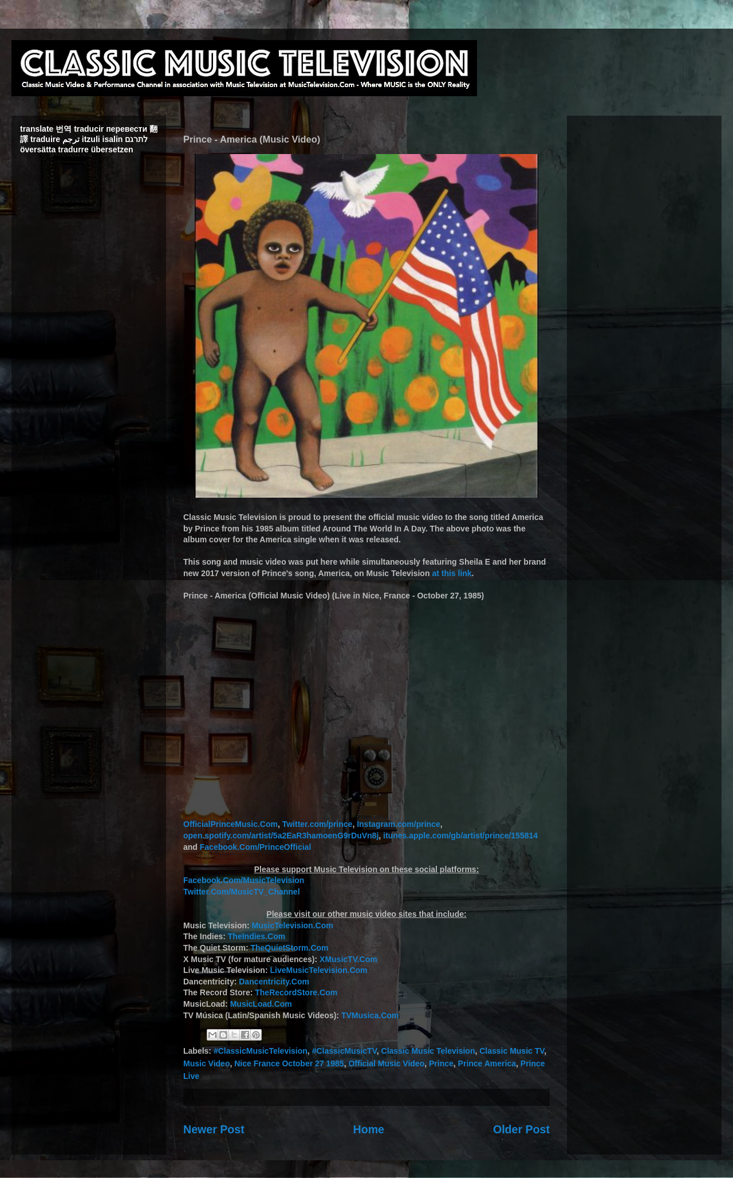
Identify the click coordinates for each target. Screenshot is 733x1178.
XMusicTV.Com (348, 959)
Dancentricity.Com (274, 981)
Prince (441, 1063)
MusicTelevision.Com (292, 925)
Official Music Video (386, 1063)
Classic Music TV (511, 1050)
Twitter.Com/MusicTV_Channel (241, 891)
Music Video (206, 1063)
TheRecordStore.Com (296, 992)
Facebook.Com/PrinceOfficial (256, 847)
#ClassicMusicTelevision (261, 1050)
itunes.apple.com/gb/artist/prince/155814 (460, 835)
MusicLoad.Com (261, 1003)
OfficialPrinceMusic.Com (230, 824)
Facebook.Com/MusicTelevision (243, 880)
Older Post (521, 1129)
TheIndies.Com (256, 936)
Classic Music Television (428, 1050)
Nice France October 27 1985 (289, 1063)
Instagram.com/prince (398, 824)
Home (368, 1129)
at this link (451, 573)
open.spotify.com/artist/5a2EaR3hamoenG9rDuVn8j (281, 835)
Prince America (487, 1063)
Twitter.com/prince (317, 824)
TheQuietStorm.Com (289, 947)
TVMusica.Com (370, 1015)
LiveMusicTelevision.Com (318, 970)
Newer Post (214, 1129)
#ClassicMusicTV (344, 1050)
